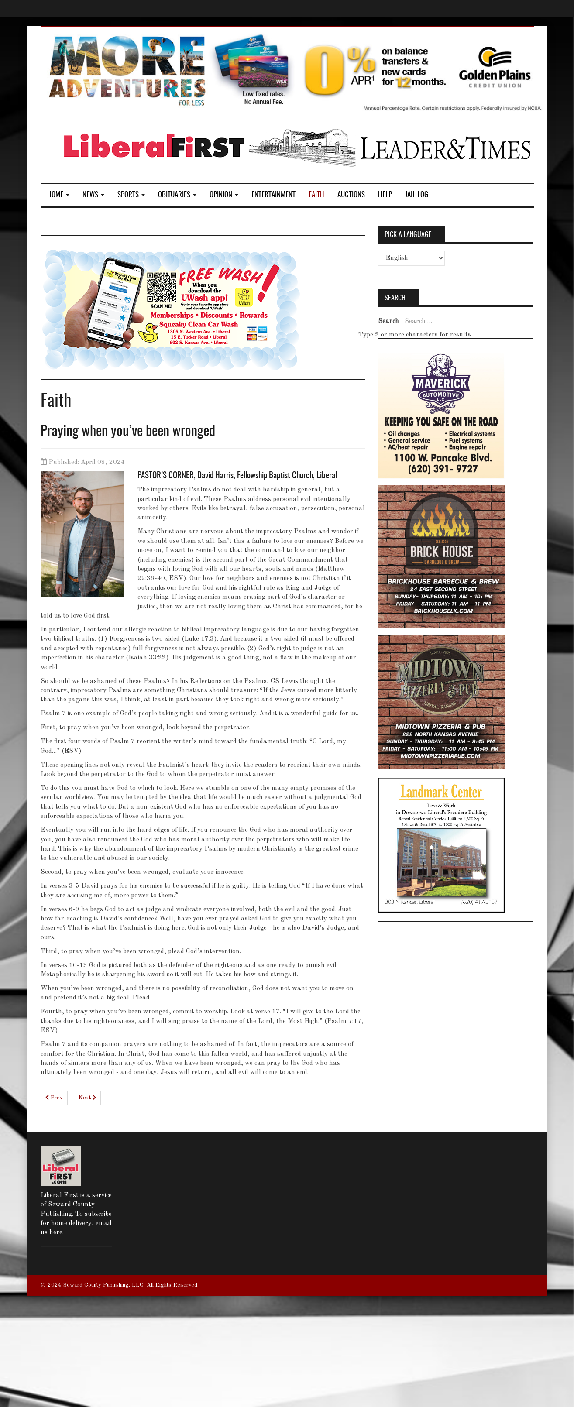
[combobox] (449, 321)
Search (388, 321)
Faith (316, 195)
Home (58, 195)
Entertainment (273, 195)
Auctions (351, 195)
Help (385, 195)
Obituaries (177, 195)
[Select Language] (411, 258)
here (55, 1232)
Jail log (416, 195)
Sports (131, 195)
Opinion (224, 195)
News (93, 195)
